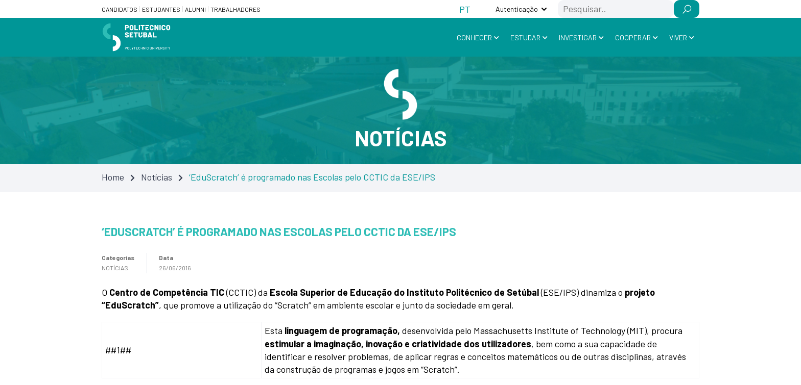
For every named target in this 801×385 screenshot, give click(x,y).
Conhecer (474, 37)
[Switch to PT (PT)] (465, 9)
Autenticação (517, 9)
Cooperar (633, 37)
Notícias (156, 177)
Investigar (578, 37)
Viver (678, 37)
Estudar (525, 37)
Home (113, 177)
